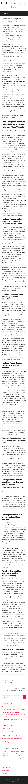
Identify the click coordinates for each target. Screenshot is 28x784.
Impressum (5, 773)
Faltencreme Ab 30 (7, 728)
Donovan (18, 779)
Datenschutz (5, 770)
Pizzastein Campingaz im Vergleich (11, 735)
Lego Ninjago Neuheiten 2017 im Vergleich (13, 709)
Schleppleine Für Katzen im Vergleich (12, 719)
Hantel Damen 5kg (7, 707)
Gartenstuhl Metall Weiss (8, 732)
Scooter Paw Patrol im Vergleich (10, 712)
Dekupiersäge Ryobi (7, 742)
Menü (5, 13)
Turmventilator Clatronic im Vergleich (12, 738)
